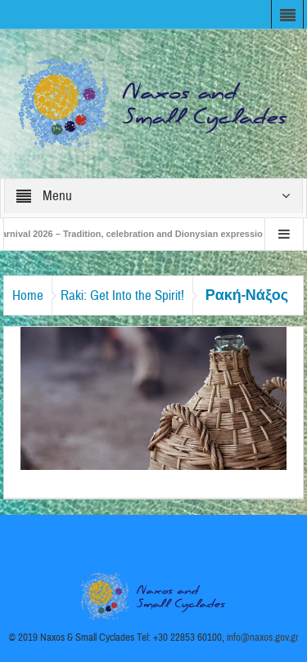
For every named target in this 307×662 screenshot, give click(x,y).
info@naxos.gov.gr (263, 637)
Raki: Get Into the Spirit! (122, 295)
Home (27, 295)
